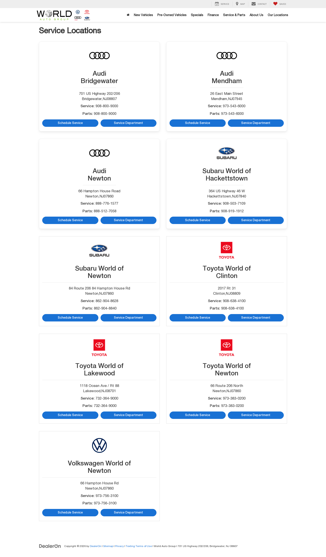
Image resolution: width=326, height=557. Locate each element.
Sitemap (108, 546)
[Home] (128, 15)
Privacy (119, 546)
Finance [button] (213, 15)
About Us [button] (256, 15)
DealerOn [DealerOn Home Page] (95, 546)
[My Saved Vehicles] (279, 4)
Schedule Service (70, 123)
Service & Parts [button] (234, 15)
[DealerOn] (50, 546)
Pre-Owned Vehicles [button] (172, 15)
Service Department (128, 123)
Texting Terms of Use (139, 546)
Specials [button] (197, 15)
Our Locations (278, 15)
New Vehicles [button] (143, 15)
